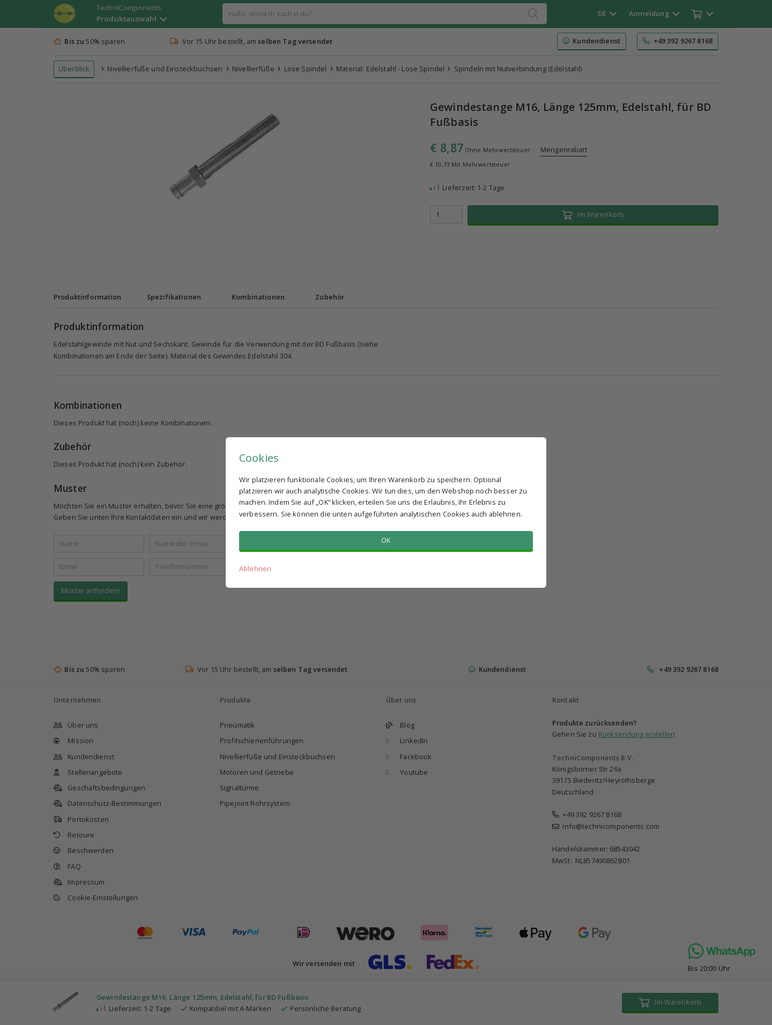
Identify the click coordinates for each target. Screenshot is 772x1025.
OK (385, 540)
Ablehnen (255, 568)
